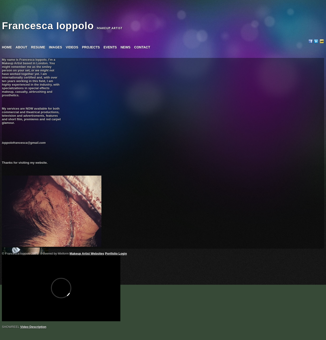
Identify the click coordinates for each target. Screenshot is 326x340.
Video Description (33, 327)
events (110, 47)
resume (38, 47)
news (126, 47)
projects (91, 47)
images (55, 47)
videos (72, 47)
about (21, 47)
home (7, 47)
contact (142, 47)
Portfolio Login (116, 253)
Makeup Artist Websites (87, 253)
